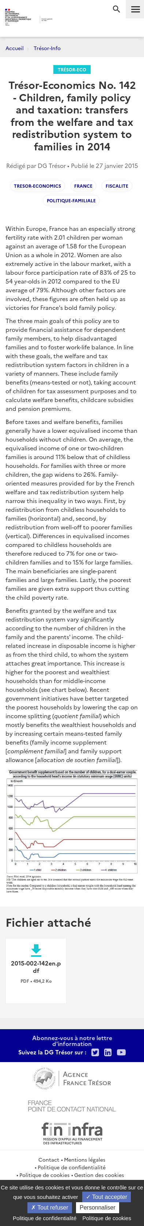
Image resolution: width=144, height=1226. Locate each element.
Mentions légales (84, 1159)
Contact (48, 1159)
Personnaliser (97, 1207)
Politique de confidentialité (72, 1167)
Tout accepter (106, 1197)
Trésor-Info (47, 48)
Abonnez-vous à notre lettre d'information (72, 1040)
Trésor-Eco (72, 69)
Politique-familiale (71, 200)
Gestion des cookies (99, 1174)
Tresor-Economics (37, 186)
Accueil (14, 48)
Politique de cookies (44, 1174)
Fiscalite (117, 186)
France (83, 186)
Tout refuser (49, 1207)
